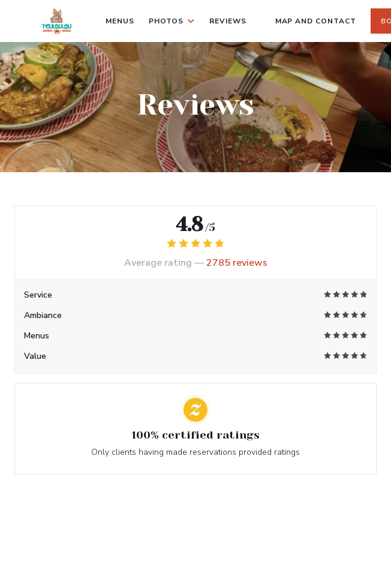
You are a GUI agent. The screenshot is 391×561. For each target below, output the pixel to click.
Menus (120, 21)
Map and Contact (315, 21)
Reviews (227, 21)
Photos (172, 21)
